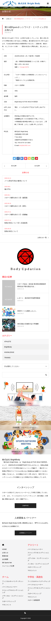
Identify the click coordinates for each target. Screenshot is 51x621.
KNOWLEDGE (9, 352)
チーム (5, 577)
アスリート (33, 545)
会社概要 (5, 559)
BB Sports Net (7, 562)
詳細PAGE (25, 505)
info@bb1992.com (24, 145)
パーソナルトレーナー (35, 549)
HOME (3, 545)
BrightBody (8, 347)
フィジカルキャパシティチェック (12, 582)
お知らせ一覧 (42, 237)
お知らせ (5, 552)
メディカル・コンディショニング (38, 559)
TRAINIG (7, 357)
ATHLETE (7, 341)
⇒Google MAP (23, 67)
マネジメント (32, 570)
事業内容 (5, 556)
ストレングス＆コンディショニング (38, 554)
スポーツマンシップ (34, 567)
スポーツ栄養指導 (34, 600)
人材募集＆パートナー (25, 533)
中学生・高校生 (35, 577)
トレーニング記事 (8, 566)
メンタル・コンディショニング (38, 564)
